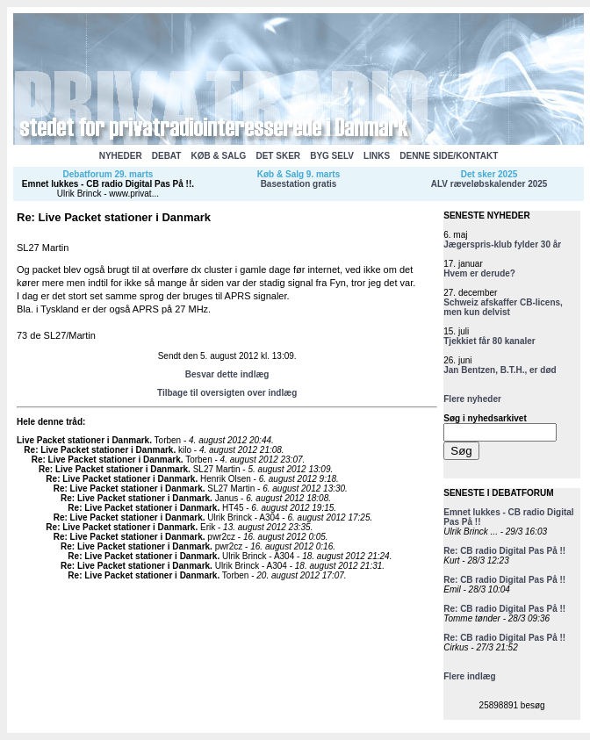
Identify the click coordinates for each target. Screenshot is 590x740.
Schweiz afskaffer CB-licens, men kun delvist (503, 307)
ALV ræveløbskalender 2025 (489, 184)
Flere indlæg (469, 676)
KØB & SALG (219, 156)
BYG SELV (332, 156)
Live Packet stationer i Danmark (83, 440)
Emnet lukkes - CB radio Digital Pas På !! (106, 184)
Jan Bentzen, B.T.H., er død (499, 370)
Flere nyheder (472, 399)
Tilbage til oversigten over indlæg (227, 393)
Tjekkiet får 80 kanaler (489, 341)
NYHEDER (120, 156)
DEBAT (167, 156)
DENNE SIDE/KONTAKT (448, 156)
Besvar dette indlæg (227, 374)
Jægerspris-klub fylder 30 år (502, 244)
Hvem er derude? (479, 273)
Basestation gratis (299, 184)
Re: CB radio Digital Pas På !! (504, 551)
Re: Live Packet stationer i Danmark (98, 450)
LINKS (376, 156)
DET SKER (277, 156)
